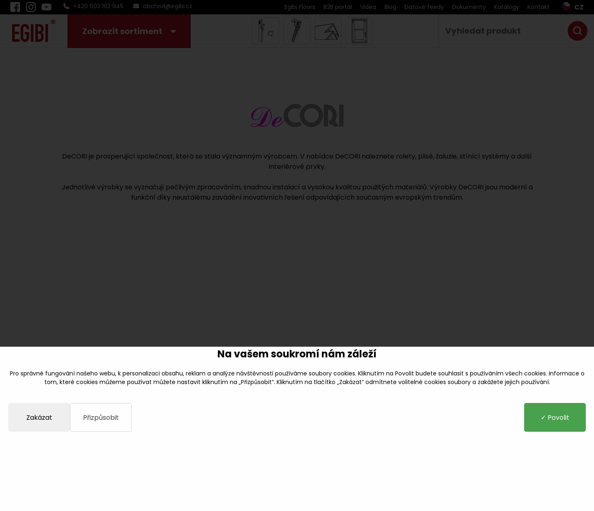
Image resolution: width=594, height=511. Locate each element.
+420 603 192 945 (93, 6)
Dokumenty (469, 7)
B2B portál (338, 7)
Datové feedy (424, 7)
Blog (390, 7)
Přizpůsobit (101, 417)
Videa (368, 7)
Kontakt (538, 7)
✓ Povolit (555, 417)
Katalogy (506, 7)
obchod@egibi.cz (162, 6)
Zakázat (39, 417)
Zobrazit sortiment (129, 31)
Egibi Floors (299, 7)
